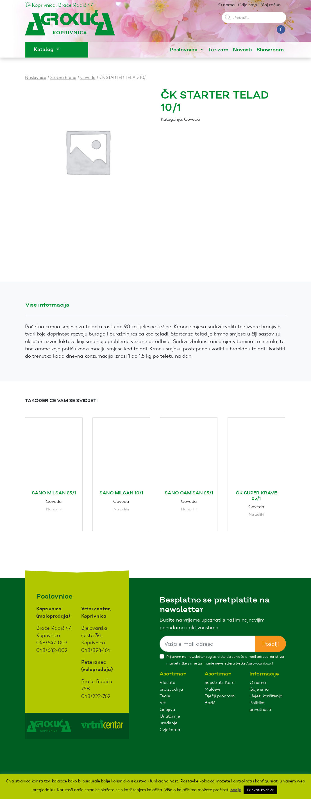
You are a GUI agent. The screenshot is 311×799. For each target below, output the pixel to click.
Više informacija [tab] (47, 305)
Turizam (218, 50)
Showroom (270, 50)
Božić (210, 703)
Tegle (165, 696)
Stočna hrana (63, 77)
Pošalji (270, 643)
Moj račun (270, 5)
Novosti (242, 50)
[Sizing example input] (207, 644)
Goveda (88, 77)
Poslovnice (184, 50)
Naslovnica (35, 77)
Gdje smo (247, 5)
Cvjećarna (170, 729)
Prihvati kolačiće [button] (260, 789)
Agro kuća (70, 26)
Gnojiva (167, 709)
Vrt (163, 703)
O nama (226, 5)
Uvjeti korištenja (265, 696)
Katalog (44, 49)
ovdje (235, 790)
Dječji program (220, 696)
